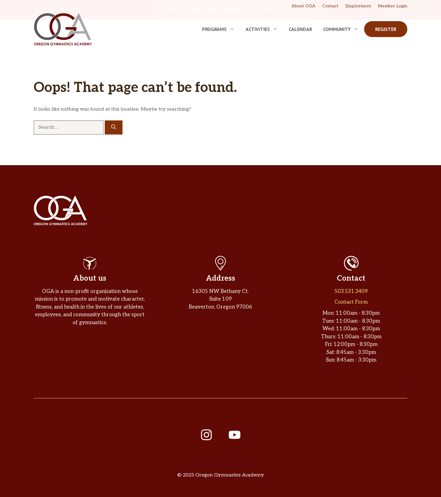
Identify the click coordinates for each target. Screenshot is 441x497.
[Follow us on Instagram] (206, 435)
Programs (221, 29)
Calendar (300, 29)
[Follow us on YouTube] (235, 435)
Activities (264, 29)
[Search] (114, 127)
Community (343, 29)
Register (385, 29)
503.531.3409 (351, 291)
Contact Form (351, 302)
